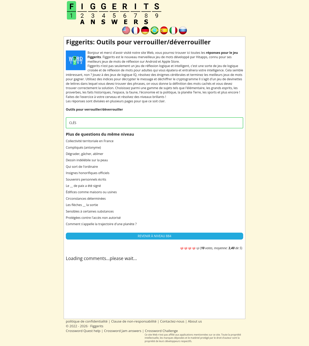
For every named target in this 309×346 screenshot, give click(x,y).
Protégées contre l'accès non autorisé (93, 217)
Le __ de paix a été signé (83, 186)
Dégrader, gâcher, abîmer (84, 154)
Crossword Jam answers (122, 330)
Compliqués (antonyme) (83, 147)
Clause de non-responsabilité (133, 321)
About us (195, 321)
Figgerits (96, 326)
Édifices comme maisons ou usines (91, 192)
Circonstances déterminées (86, 198)
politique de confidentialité (87, 321)
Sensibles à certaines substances (90, 211)
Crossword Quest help (83, 330)
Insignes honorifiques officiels (87, 173)
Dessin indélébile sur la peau (87, 160)
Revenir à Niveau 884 (154, 236)
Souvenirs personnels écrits (86, 179)
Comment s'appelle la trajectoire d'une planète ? (101, 224)
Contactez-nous (172, 321)
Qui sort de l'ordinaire (82, 166)
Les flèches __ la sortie (82, 205)
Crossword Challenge (161, 330)
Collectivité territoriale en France (90, 141)
